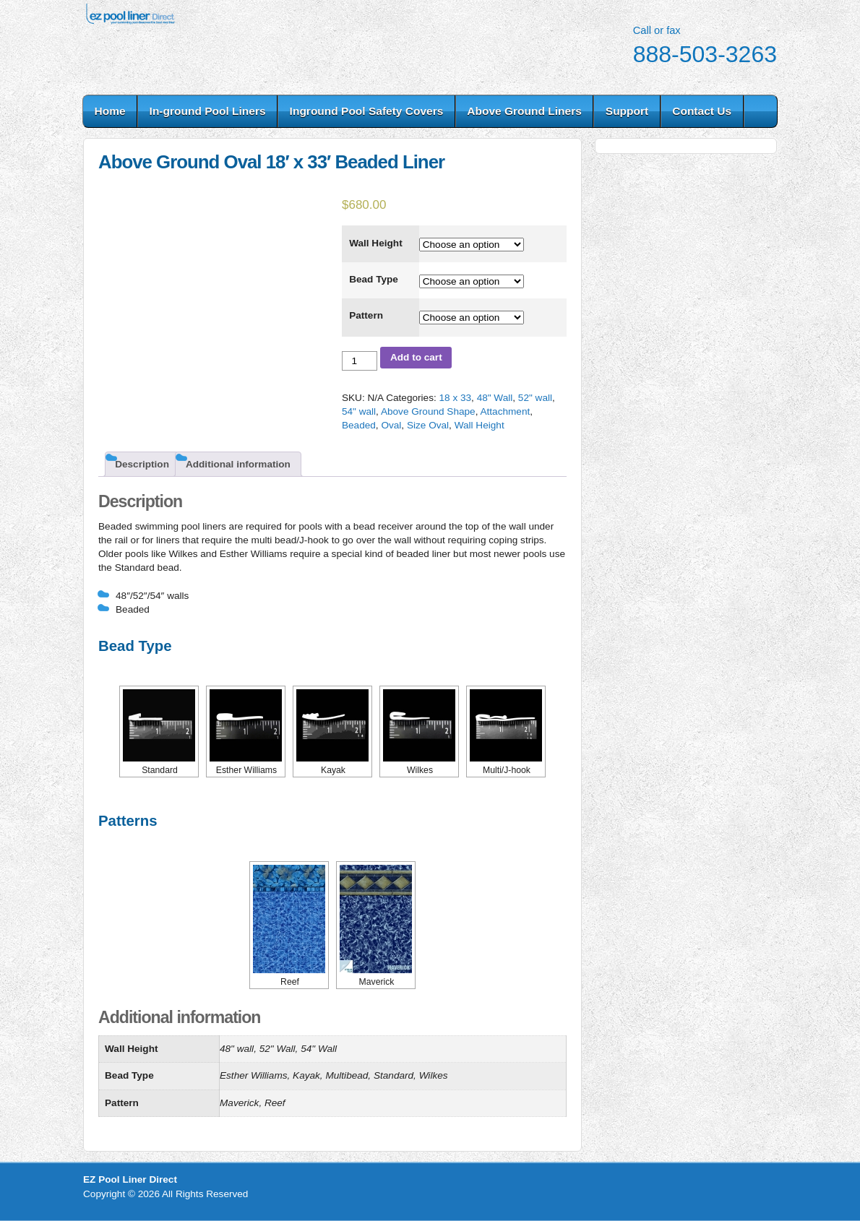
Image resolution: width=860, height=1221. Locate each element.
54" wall (359, 411)
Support (627, 111)
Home (110, 111)
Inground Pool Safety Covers (367, 111)
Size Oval (428, 425)
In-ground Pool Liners (208, 111)
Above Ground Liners (524, 111)
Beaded (359, 425)
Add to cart (416, 357)
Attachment (505, 411)
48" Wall (495, 397)
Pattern (366, 315)
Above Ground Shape (428, 411)
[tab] (142, 464)
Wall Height (376, 243)
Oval (391, 425)
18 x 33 (455, 397)
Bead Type (373, 279)
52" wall (535, 397)
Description (142, 464)
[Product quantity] (359, 361)
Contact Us (701, 111)
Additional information (238, 464)
